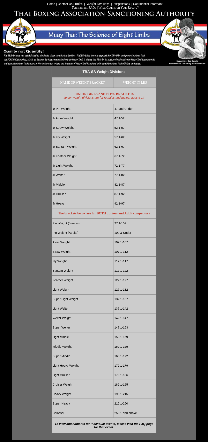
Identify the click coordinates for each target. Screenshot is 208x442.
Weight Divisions (98, 4)
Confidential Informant (147, 4)
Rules (78, 4)
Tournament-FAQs (84, 7)
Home (51, 4)
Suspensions (121, 4)
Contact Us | (66, 4)
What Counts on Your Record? (118, 7)
